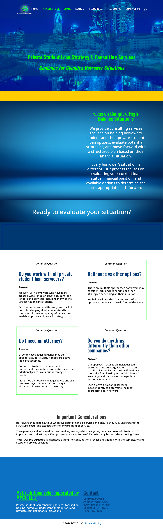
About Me (115, 9)
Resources (95, 9)
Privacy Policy (93, 523)
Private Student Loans (57, 9)
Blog (78, 9)
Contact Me (133, 9)
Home (34, 9)
